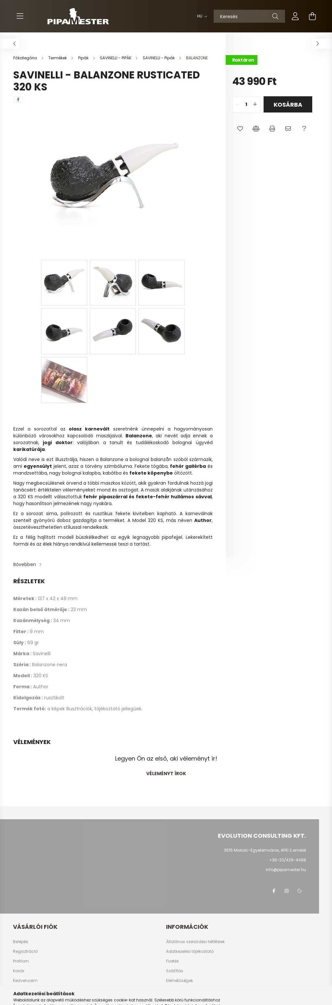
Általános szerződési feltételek (195, 942)
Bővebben (24, 564)
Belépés (20, 942)
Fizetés (172, 961)
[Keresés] (249, 16)
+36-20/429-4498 (287, 860)
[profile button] (295, 16)
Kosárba (288, 104)
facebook (273, 890)
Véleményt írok (166, 773)
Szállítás (174, 971)
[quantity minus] (237, 104)
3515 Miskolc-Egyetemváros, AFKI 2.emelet (265, 850)
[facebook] (18, 99)
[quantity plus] (255, 104)
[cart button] (312, 16)
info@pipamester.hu (286, 869)
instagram (286, 890)
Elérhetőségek (179, 980)
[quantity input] (246, 104)
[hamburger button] (19, 16)
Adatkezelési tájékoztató (190, 951)
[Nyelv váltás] (200, 16)
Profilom (21, 961)
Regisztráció (25, 951)
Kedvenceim (25, 980)
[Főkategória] (25, 58)
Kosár (18, 971)
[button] (240, 128)
